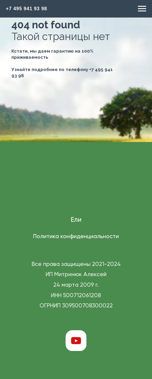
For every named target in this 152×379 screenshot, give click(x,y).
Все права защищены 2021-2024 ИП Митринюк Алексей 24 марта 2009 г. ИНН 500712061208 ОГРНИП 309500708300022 (76, 285)
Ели (76, 220)
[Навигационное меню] (142, 9)
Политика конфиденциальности (76, 236)
